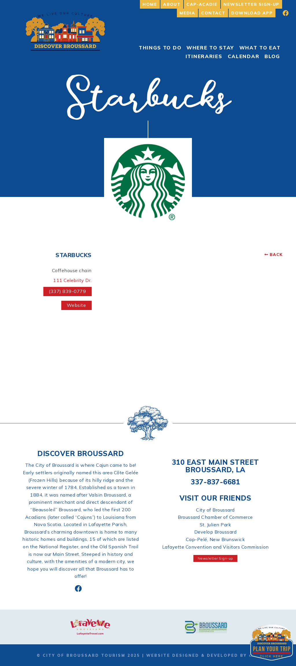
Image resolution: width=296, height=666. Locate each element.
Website (76, 305)
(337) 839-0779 (67, 291)
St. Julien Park (215, 524)
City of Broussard (215, 510)
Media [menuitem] (187, 13)
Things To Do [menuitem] (160, 48)
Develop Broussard (215, 532)
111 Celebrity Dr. (72, 280)
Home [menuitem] (150, 4)
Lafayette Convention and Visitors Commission (215, 547)
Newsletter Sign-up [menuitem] (251, 4)
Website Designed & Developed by (202, 655)
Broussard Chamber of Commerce (215, 517)
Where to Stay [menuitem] (210, 48)
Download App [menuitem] (252, 13)
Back (276, 254)
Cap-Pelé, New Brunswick (215, 539)
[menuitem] (282, 13)
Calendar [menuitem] (244, 56)
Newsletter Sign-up (215, 558)
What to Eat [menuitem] (260, 48)
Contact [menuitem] (213, 13)
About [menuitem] (171, 4)
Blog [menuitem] (272, 56)
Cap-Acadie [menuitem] (201, 4)
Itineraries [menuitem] (204, 56)
